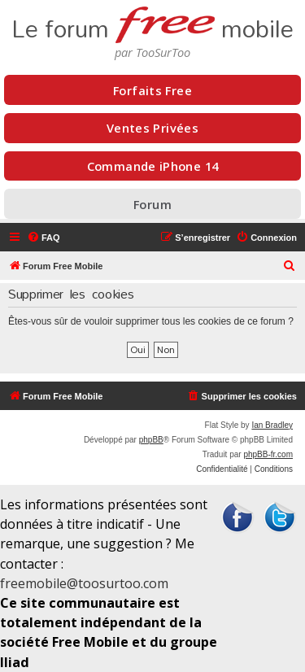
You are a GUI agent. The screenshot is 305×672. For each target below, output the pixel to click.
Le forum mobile (152, 22)
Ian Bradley (272, 425)
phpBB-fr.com (268, 454)
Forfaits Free (152, 90)
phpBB (151, 439)
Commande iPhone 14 (153, 166)
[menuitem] (43, 237)
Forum (152, 204)
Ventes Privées (152, 128)
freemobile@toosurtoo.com (84, 583)
